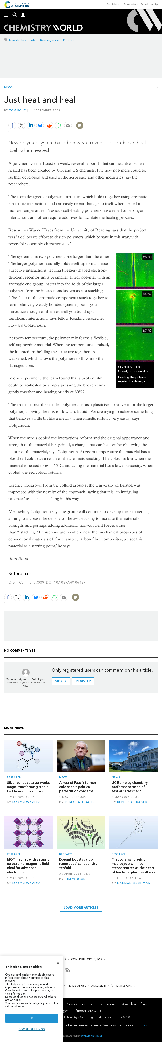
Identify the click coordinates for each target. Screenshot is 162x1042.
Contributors (81, 959)
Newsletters (17, 40)
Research (14, 777)
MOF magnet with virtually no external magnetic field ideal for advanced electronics (28, 865)
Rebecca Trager (80, 802)
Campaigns (107, 1004)
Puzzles (68, 40)
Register (83, 681)
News (8, 87)
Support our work (88, 1011)
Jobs (33, 40)
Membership (149, 4)
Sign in (61, 681)
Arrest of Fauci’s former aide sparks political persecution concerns (77, 787)
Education (131, 4)
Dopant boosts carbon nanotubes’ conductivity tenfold (78, 863)
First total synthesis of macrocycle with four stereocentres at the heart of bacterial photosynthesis (133, 865)
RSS (99, 959)
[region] (31, 999)
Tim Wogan (75, 879)
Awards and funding (136, 1004)
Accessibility (100, 985)
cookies (141, 1025)
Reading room (49, 40)
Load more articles (81, 907)
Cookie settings (32, 1029)
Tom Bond (17, 110)
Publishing (113, 4)
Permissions (123, 985)
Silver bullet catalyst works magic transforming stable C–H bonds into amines (28, 787)
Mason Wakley (26, 802)
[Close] (58, 962)
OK (32, 1018)
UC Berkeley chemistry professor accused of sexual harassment (130, 787)
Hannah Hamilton (134, 883)
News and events (79, 1004)
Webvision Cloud (91, 1035)
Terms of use (76, 985)
